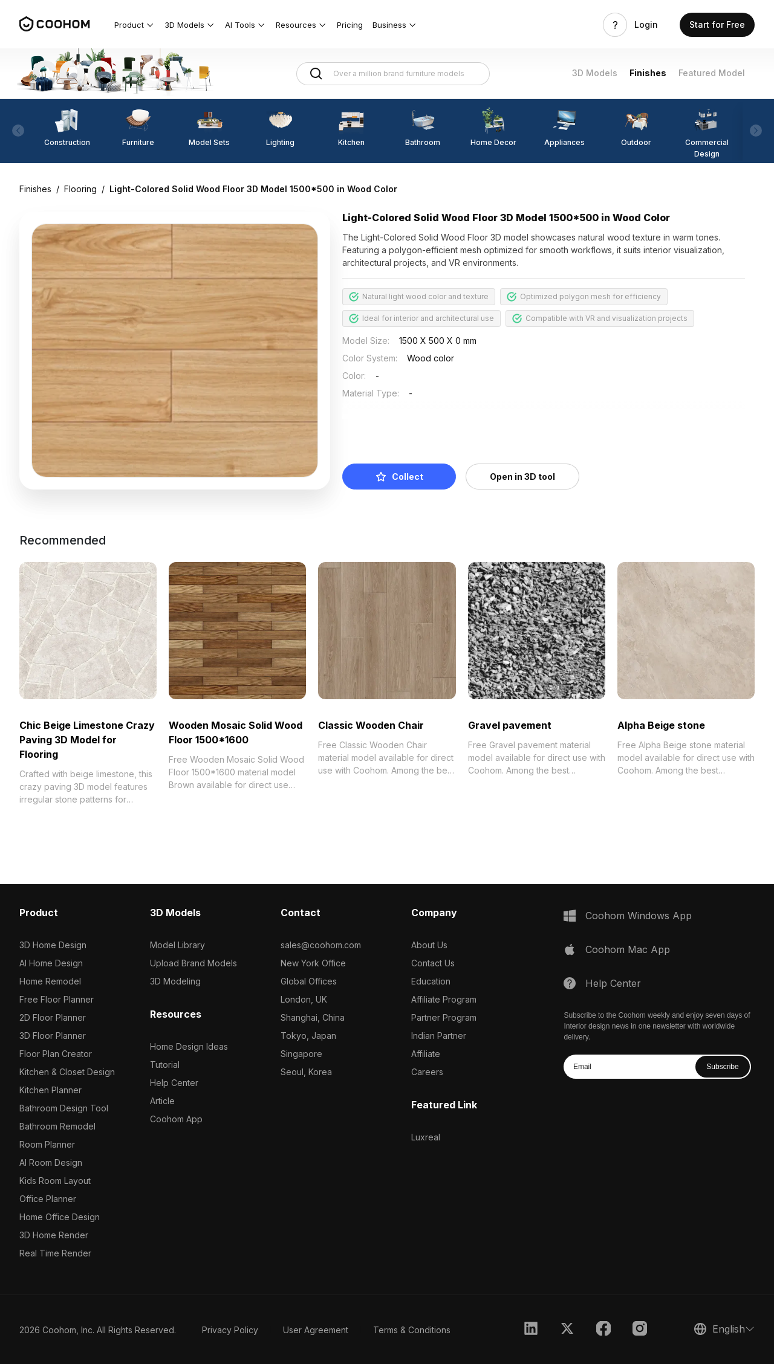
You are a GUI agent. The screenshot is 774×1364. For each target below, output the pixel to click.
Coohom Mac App (627, 949)
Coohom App (176, 1119)
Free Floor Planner (56, 999)
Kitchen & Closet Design (67, 1072)
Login (646, 25)
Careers (427, 1072)
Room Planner (47, 1144)
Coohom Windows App (638, 916)
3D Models (594, 73)
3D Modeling (175, 981)
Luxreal (425, 1137)
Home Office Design (59, 1217)
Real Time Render (55, 1253)
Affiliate (425, 1054)
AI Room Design (50, 1162)
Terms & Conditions (411, 1330)
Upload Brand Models (193, 963)
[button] (134, 24)
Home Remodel (50, 981)
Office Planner (47, 1199)
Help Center (174, 1083)
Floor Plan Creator (55, 1054)
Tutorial (165, 1064)
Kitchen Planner (50, 1090)
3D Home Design (52, 945)
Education (430, 981)
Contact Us (433, 963)
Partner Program (443, 1017)
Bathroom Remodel (57, 1126)
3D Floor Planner (52, 1035)
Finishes (647, 73)
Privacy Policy (230, 1330)
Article (162, 1101)
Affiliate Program (443, 999)
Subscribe (722, 1066)
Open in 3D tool (522, 476)
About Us (429, 945)
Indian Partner (438, 1035)
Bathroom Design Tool (63, 1108)
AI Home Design (51, 963)
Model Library (177, 945)
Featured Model (711, 73)
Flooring (80, 189)
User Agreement (315, 1330)
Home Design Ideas (189, 1046)
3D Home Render (53, 1235)
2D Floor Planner (52, 1017)
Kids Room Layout (55, 1180)
